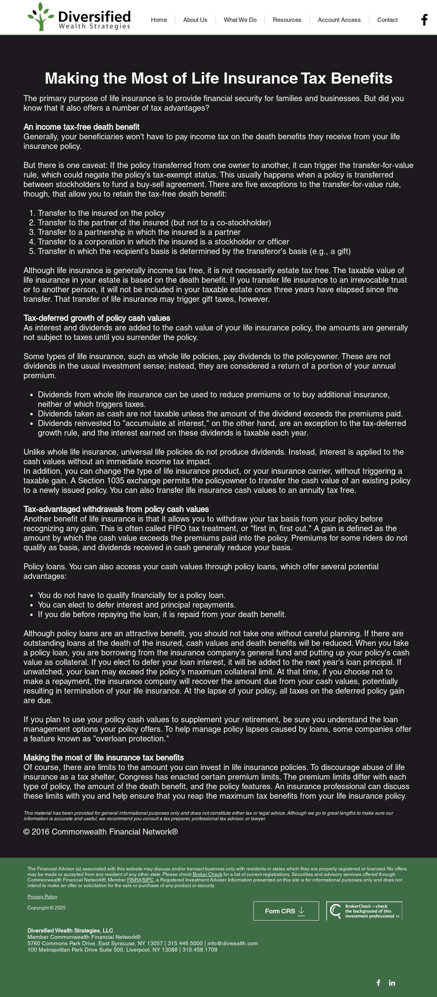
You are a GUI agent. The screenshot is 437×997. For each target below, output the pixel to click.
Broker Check (207, 874)
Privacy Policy (42, 896)
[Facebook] (424, 19)
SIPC (148, 880)
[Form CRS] (286, 911)
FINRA (134, 880)
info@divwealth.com (233, 943)
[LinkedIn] (392, 982)
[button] (195, 19)
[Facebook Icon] (378, 982)
